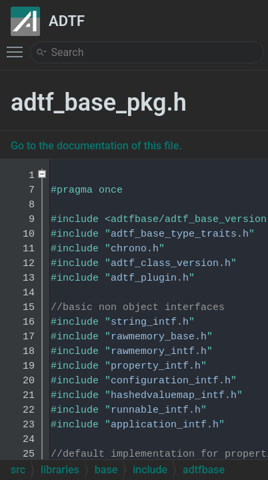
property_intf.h (156, 366)
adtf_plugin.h (150, 278)
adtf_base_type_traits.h (180, 234)
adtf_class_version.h (171, 263)
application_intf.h (165, 425)
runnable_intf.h (156, 410)
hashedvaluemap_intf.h (174, 395)
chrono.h (135, 249)
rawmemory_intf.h (159, 351)
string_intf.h (150, 322)
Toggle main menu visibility (18, 46)
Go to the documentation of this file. (96, 145)
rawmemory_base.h (159, 337)
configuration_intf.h (171, 381)
